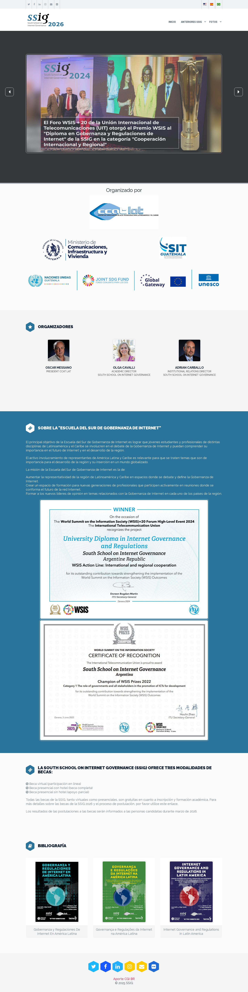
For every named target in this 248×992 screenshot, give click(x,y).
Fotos (213, 22)
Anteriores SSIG (191, 22)
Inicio (172, 22)
